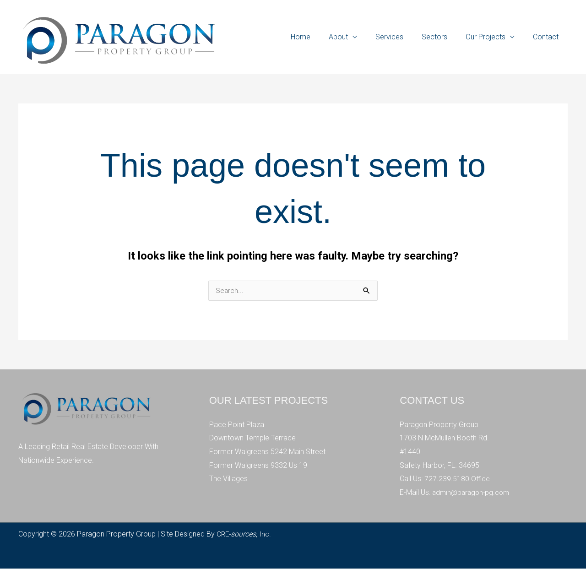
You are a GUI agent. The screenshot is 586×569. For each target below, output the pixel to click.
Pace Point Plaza (236, 425)
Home (321, 37)
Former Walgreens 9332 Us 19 (258, 465)
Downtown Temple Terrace (252, 438)
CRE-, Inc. (244, 534)
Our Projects (491, 37)
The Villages (228, 479)
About (354, 37)
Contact (547, 37)
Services (402, 37)
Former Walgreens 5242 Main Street (267, 452)
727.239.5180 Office (457, 479)
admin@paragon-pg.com (472, 492)
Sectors (443, 37)
